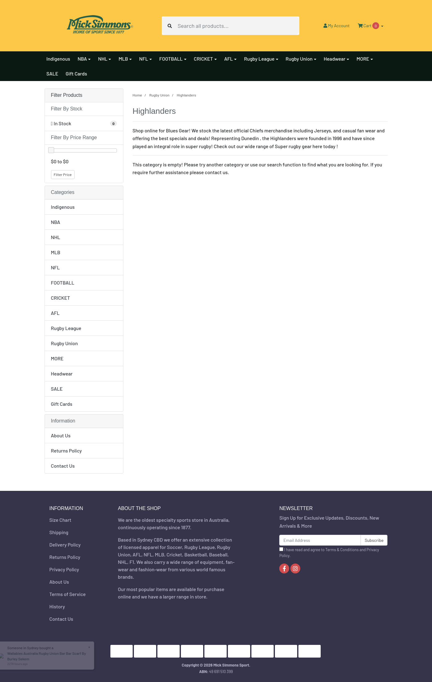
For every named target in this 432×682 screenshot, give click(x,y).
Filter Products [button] (67, 95)
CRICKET (60, 298)
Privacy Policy (64, 569)
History (57, 606)
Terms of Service (67, 594)
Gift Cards (76, 73)
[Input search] (238, 25)
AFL (55, 313)
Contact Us (63, 466)
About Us (61, 435)
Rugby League (66, 328)
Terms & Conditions (342, 549)
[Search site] (170, 25)
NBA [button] (82, 59)
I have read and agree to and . (329, 552)
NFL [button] (143, 59)
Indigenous (58, 59)
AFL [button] (228, 59)
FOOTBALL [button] (171, 59)
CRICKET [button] (203, 59)
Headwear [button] (334, 59)
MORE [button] (363, 59)
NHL (55, 237)
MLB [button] (123, 59)
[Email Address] (320, 540)
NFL (55, 267)
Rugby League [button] (259, 59)
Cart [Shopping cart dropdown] (369, 25)
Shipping (58, 532)
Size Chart (60, 520)
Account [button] (336, 25)
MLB (56, 252)
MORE (57, 358)
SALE (52, 73)
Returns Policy (66, 450)
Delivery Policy (65, 544)
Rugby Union (64, 343)
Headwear (62, 373)
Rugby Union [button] (299, 59)
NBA (55, 222)
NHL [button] (102, 59)
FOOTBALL (63, 282)
